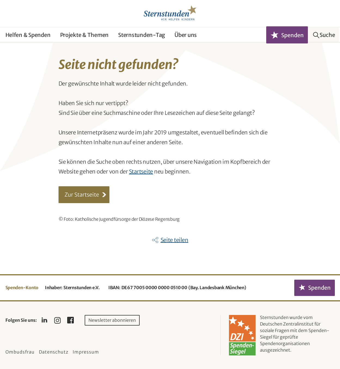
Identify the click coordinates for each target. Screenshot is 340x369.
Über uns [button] (185, 34)
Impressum (86, 352)
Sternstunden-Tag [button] (141, 34)
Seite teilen (174, 239)
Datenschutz (53, 352)
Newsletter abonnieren (112, 320)
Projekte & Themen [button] (84, 34)
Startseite (141, 171)
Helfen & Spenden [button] (28, 34)
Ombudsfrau (20, 352)
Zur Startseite (82, 194)
